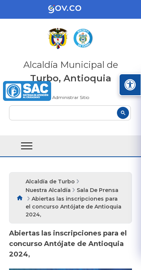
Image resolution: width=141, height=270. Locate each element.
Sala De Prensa (97, 190)
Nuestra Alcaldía (48, 190)
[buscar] (69, 112)
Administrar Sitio (70, 97)
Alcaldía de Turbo (50, 181)
